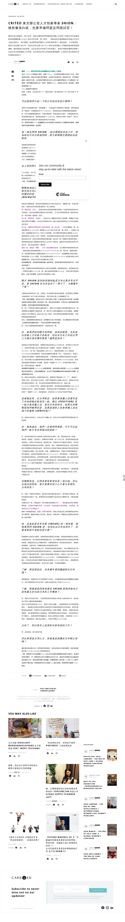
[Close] (89, 138)
